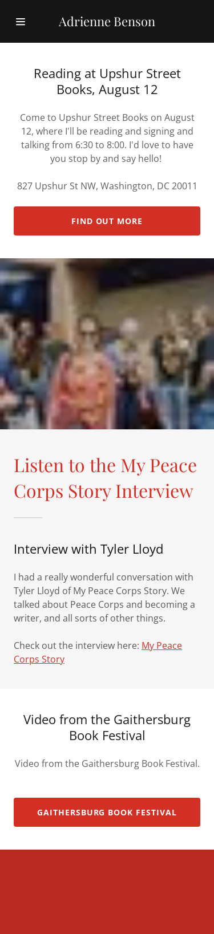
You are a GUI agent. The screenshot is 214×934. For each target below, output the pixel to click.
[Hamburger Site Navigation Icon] (25, 22)
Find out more (107, 221)
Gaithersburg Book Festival (107, 812)
